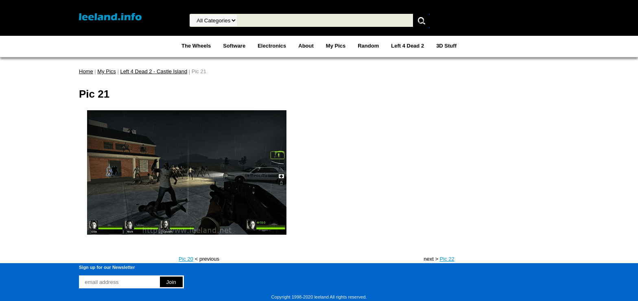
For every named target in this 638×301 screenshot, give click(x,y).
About (306, 46)
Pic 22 (447, 259)
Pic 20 (186, 259)
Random (368, 46)
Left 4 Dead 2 (407, 46)
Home (86, 71)
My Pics (335, 46)
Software (234, 46)
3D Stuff (446, 46)
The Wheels (196, 46)
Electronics (272, 46)
